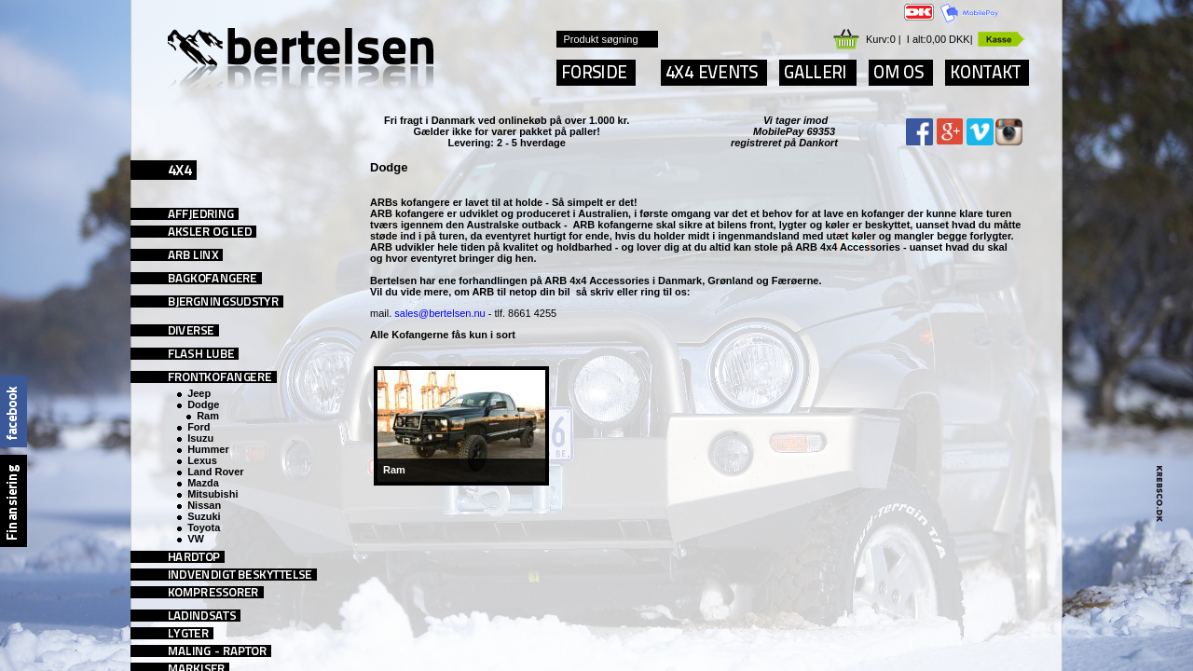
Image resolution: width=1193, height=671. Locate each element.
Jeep (199, 393)
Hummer (208, 449)
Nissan (204, 505)
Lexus (202, 460)
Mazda (203, 482)
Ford (198, 426)
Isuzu (200, 438)
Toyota (203, 527)
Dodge (203, 404)
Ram (208, 415)
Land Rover (215, 471)
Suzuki (203, 516)
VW (195, 538)
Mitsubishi (212, 494)
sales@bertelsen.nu (439, 313)
